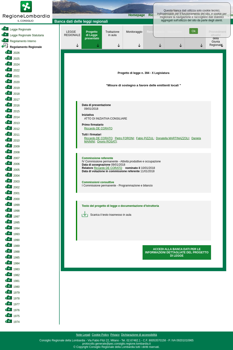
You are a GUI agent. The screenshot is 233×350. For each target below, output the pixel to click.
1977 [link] (12, 304)
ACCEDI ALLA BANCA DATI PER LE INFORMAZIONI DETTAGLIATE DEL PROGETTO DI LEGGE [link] (176, 252)
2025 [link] (12, 58)
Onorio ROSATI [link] (107, 141)
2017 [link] (12, 99)
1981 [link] (12, 281)
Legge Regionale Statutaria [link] (22, 35)
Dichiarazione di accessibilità (139, 334)
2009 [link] (12, 146)
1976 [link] (12, 310)
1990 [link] (12, 240)
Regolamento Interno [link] (18, 41)
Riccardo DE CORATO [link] (98, 128)
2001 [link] (12, 193)
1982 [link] (12, 275)
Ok (194, 31)
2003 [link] (12, 181)
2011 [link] (12, 134)
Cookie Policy (100, 334)
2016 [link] (12, 105)
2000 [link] (12, 199)
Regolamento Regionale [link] (21, 47)
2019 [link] (12, 88)
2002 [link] (12, 187)
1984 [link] (12, 263)
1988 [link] (12, 251)
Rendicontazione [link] (155, 31)
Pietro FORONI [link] (124, 138)
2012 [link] (12, 129)
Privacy (114, 334)
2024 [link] (12, 64)
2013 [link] (12, 123)
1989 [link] (12, 246)
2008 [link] (12, 152)
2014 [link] (12, 117)
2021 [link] (12, 76)
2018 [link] (12, 93)
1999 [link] (12, 205)
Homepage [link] (136, 15)
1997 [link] (12, 216)
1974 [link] (12, 322)
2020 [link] (12, 82)
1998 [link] (12, 210)
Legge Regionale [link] (16, 29)
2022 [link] (12, 70)
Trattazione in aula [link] (112, 33)
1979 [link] (12, 292)
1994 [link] (12, 228)
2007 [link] (12, 158)
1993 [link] (12, 234)
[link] (26, 22)
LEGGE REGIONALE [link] (72, 33)
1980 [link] (12, 286)
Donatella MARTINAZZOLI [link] (172, 138)
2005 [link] (12, 169)
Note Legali (83, 334)
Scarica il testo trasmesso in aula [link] (106, 214)
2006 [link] (12, 164)
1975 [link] (12, 316)
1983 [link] (12, 269)
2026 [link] (12, 53)
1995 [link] (12, 222)
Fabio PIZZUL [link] (145, 138)
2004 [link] (12, 175)
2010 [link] (12, 140)
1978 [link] (12, 298)
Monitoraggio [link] (134, 31)
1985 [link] (12, 257)
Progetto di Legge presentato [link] (92, 35)
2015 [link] (12, 111)
